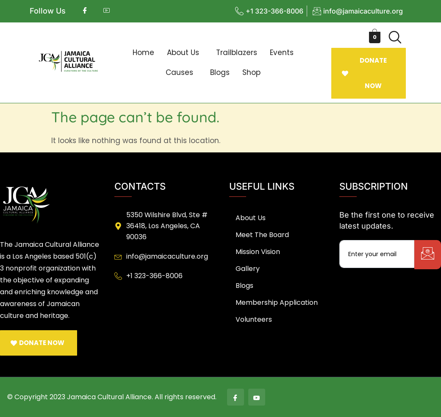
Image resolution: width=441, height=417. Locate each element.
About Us (183, 52)
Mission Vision (258, 252)
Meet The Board (262, 235)
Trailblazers (236, 52)
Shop (251, 72)
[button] (185, 53)
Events (282, 52)
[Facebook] (235, 397)
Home (143, 52)
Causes (179, 72)
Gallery (248, 268)
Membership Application (277, 302)
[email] (376, 254)
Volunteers (254, 319)
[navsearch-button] (395, 37)
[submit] (427, 254)
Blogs (220, 72)
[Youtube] (256, 397)
